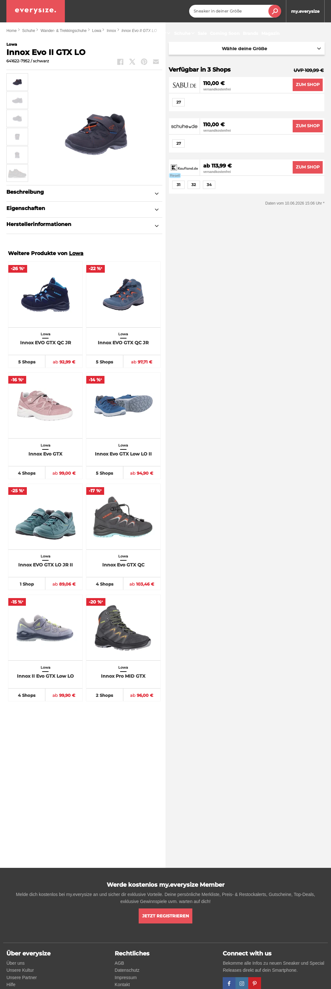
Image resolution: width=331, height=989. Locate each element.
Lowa (76, 253)
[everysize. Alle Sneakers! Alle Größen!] (35, 11)
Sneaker (160, 33)
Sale (202, 33)
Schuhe (185, 33)
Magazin (270, 33)
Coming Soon (225, 33)
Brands (250, 33)
